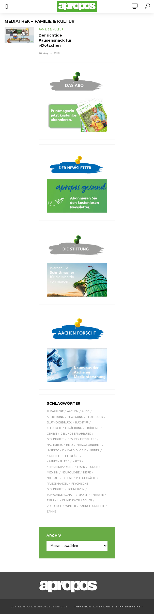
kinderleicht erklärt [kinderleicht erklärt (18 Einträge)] (63, 456)
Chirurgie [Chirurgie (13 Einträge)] (54, 428)
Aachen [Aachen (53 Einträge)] (72, 411)
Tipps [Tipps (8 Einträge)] (50, 500)
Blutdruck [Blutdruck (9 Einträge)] (95, 417)
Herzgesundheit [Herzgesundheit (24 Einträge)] (89, 445)
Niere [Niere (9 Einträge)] (87, 472)
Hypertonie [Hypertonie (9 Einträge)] (55, 450)
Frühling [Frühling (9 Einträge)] (92, 428)
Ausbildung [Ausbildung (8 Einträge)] (55, 417)
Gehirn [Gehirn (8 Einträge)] (52, 433)
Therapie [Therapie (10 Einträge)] (97, 495)
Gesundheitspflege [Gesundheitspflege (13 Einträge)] (82, 439)
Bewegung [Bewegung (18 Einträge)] (75, 417)
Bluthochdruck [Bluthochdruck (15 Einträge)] (59, 422)
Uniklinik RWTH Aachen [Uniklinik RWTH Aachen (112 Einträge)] (74, 500)
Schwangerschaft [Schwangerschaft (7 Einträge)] (61, 495)
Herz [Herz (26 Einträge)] (69, 445)
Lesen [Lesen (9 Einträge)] (81, 467)
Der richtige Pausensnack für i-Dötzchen (55, 40)
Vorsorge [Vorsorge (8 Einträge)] (54, 506)
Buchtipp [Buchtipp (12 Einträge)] (81, 422)
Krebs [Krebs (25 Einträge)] (77, 461)
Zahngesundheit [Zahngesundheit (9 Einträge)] (92, 506)
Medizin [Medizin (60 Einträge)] (52, 472)
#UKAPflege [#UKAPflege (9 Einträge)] (55, 411)
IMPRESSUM (82, 606)
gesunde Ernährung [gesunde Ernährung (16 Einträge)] (75, 433)
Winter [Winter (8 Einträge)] (70, 506)
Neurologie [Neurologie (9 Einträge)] (71, 472)
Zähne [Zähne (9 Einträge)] (51, 511)
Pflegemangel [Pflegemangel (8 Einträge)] (57, 483)
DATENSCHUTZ (103, 606)
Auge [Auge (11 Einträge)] (85, 411)
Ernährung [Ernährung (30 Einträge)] (73, 428)
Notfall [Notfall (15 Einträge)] (53, 478)
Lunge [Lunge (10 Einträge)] (93, 467)
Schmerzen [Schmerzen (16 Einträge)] (76, 489)
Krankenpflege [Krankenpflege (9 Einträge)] (58, 461)
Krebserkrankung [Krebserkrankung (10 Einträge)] (60, 467)
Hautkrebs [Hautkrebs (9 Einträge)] (55, 445)
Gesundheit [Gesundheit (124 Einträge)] (55, 439)
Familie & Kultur (51, 29)
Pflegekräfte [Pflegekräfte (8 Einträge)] (86, 478)
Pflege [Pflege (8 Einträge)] (67, 478)
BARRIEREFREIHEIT (129, 606)
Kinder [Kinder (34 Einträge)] (94, 450)
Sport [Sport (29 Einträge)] (83, 495)
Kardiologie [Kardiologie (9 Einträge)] (76, 450)
